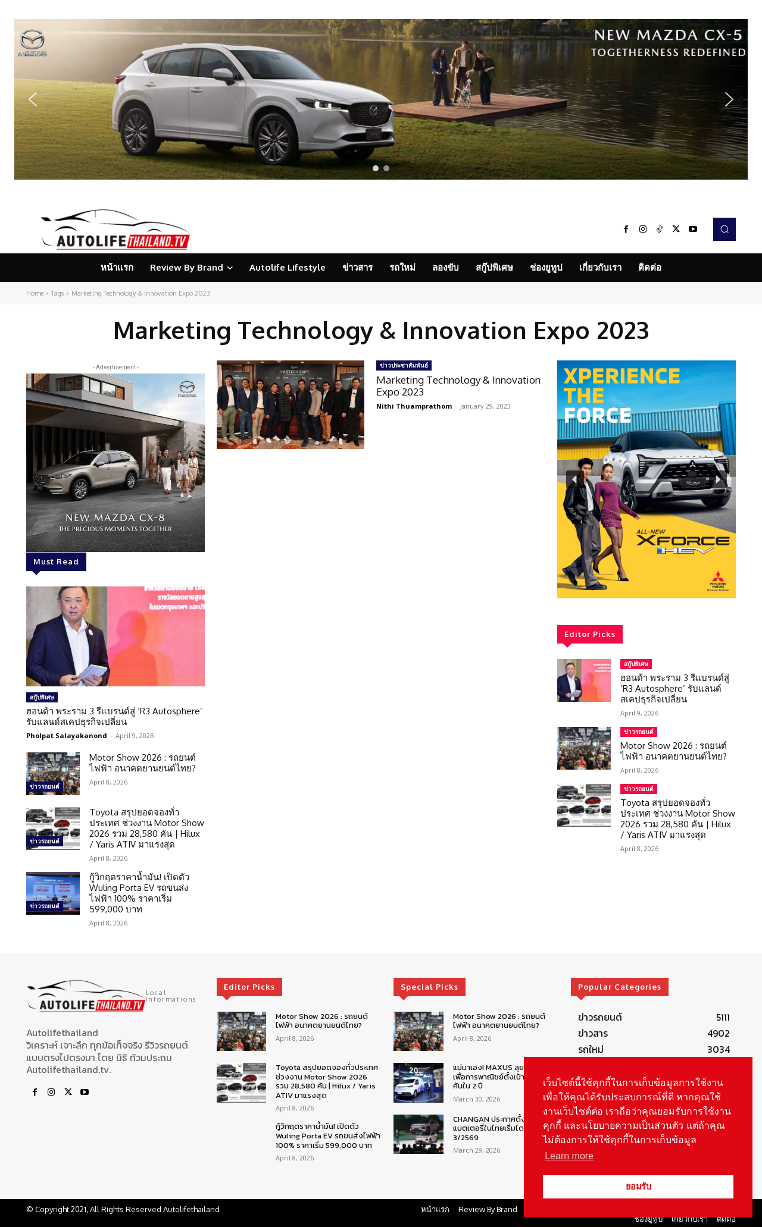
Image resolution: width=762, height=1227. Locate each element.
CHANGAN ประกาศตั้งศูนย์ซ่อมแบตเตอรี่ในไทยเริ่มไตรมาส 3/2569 (503, 1128)
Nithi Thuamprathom (414, 405)
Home (34, 293)
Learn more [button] (569, 1156)
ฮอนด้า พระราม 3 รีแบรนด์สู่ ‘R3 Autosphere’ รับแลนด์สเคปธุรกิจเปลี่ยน (114, 716)
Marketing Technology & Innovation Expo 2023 (458, 386)
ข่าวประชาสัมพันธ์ (404, 365)
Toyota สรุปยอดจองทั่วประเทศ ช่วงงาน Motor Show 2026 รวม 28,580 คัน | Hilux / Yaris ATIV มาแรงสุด (146, 828)
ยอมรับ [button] (638, 1186)
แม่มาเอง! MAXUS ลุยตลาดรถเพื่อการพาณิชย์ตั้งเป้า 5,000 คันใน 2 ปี (502, 1076)
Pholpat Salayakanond (66, 735)
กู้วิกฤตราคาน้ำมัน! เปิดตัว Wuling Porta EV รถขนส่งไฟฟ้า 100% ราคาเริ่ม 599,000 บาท (139, 893)
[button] (381, 99)
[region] (381, 99)
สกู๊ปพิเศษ (42, 697)
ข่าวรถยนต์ (45, 786)
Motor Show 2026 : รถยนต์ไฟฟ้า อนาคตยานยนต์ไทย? (142, 763)
